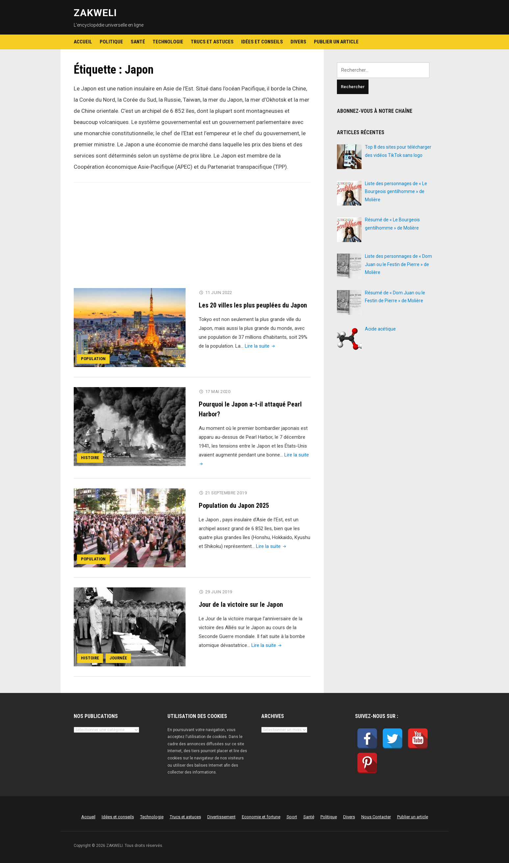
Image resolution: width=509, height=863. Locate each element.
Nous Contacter (376, 816)
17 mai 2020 (218, 391)
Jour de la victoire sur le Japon (241, 604)
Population (93, 358)
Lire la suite (260, 346)
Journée (118, 657)
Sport (292, 816)
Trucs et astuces (212, 42)
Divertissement (221, 816)
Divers (298, 42)
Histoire (90, 457)
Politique (111, 42)
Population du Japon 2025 (234, 505)
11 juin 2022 (218, 292)
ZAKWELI (95, 12)
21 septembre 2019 (226, 492)
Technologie (168, 42)
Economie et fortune (261, 816)
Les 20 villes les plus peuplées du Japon (253, 305)
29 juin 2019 (218, 591)
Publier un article (336, 42)
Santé (138, 42)
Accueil (83, 42)
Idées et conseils (262, 42)
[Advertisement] (192, 239)
